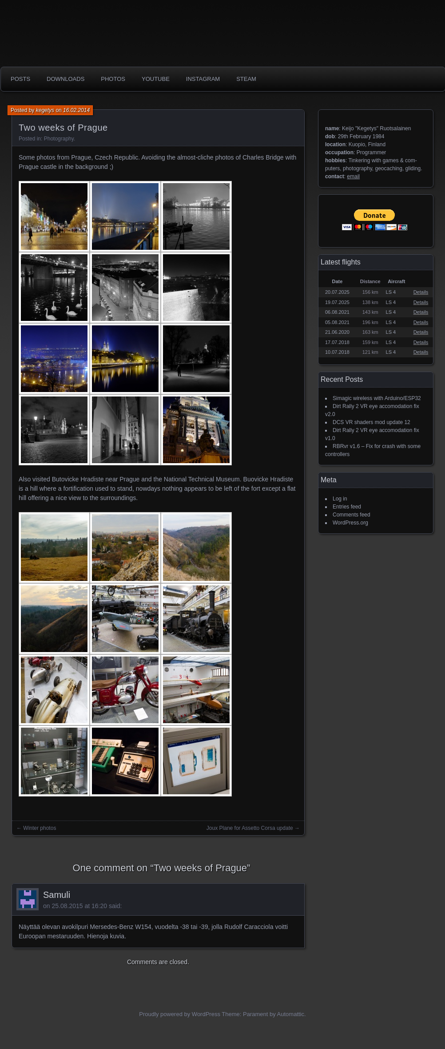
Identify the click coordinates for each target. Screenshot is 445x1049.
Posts (20, 79)
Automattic (290, 1014)
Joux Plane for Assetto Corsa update (250, 828)
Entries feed (347, 507)
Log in (340, 499)
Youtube (156, 79)
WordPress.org (350, 523)
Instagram (203, 79)
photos (113, 79)
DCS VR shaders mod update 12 (371, 422)
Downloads (65, 79)
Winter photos (39, 828)
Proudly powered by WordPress (179, 1014)
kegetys (45, 110)
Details (421, 292)
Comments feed (351, 515)
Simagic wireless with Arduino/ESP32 (377, 398)
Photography (59, 139)
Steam (246, 79)
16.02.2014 (76, 110)
